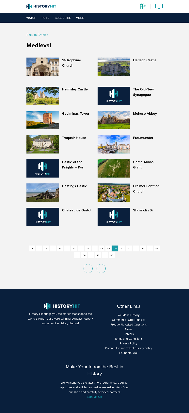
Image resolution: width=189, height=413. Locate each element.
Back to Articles (37, 35)
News (128, 329)
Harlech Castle (144, 60)
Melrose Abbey (145, 113)
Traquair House (74, 137)
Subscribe (63, 18)
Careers (129, 334)
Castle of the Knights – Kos (73, 164)
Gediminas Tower (75, 113)
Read (46, 18)
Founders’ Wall (128, 353)
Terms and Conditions (129, 339)
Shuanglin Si (143, 210)
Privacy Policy (128, 343)
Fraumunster (143, 137)
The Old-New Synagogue (143, 92)
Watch (31, 18)
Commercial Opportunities (128, 320)
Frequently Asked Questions (129, 324)
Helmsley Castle (75, 89)
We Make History (128, 315)
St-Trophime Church (71, 63)
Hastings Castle (74, 186)
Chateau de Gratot (76, 210)
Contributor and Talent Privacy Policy (128, 348)
